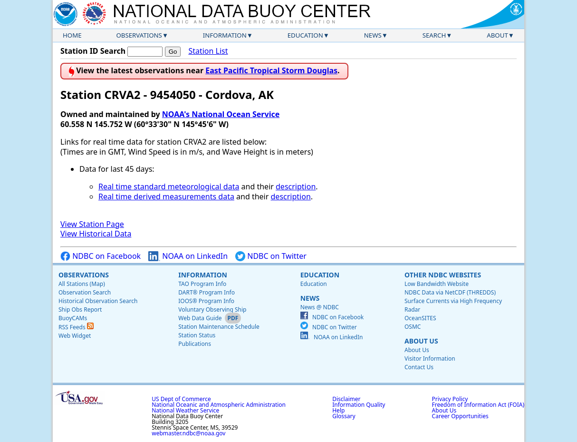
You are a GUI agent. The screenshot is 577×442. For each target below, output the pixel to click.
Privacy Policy (450, 399)
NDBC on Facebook (100, 256)
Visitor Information (429, 358)
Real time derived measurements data (166, 196)
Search (434, 35)
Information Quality (358, 405)
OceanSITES (420, 318)
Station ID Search (92, 51)
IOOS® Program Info (206, 301)
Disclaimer (346, 399)
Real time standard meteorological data (168, 186)
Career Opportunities (460, 416)
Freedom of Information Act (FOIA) (478, 405)
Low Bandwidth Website (436, 284)
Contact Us (418, 367)
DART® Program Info (206, 292)
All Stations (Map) (81, 284)
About (497, 35)
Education (305, 35)
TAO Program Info (202, 284)
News (373, 35)
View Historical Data (95, 233)
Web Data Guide (199, 318)
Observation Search (84, 292)
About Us (421, 340)
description (296, 186)
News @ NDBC (319, 307)
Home (72, 35)
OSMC (412, 327)
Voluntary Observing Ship (212, 309)
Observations (139, 35)
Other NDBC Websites (442, 274)
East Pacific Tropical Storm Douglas (271, 70)
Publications (194, 344)
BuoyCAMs (72, 318)
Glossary (343, 416)
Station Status (196, 335)
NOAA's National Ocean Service (220, 114)
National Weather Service (185, 410)
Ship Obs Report (80, 309)
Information (225, 35)
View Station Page (92, 224)
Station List (208, 51)
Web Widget (74, 336)
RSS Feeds (76, 327)
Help (338, 410)
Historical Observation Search (97, 301)
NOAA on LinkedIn (188, 256)
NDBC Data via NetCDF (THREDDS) (450, 292)
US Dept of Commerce (181, 399)
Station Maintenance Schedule (219, 327)
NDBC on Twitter (271, 256)
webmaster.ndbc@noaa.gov (188, 433)
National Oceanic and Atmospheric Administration (219, 405)
